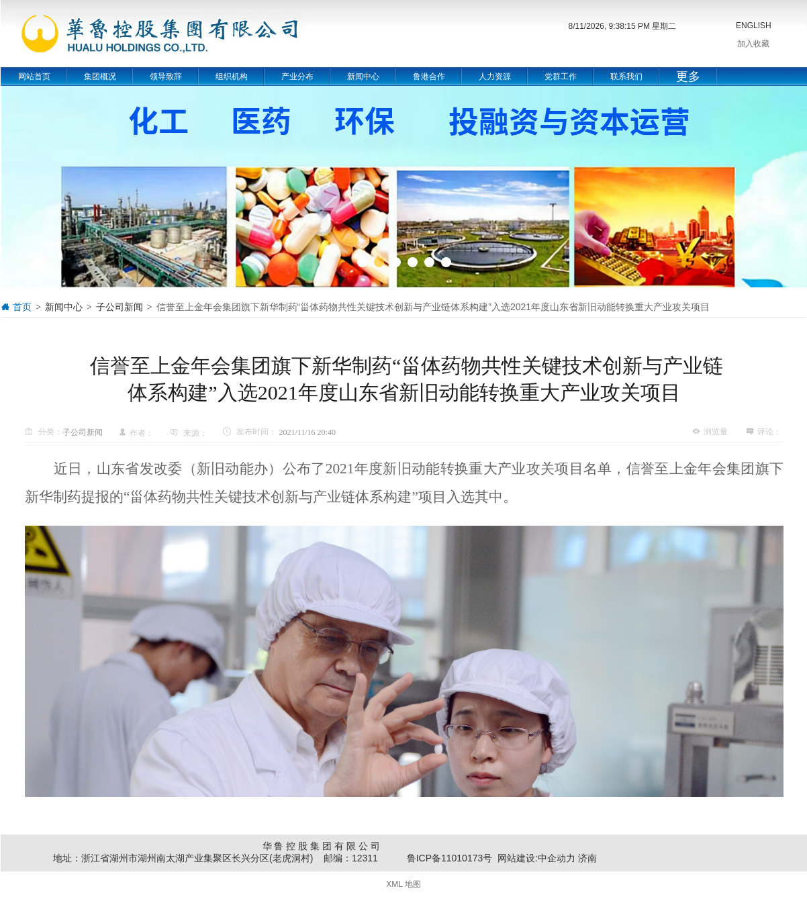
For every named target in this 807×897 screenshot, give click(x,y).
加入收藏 (753, 43)
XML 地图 (403, 884)
